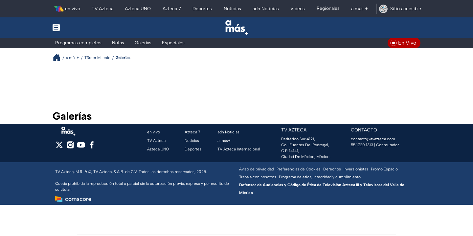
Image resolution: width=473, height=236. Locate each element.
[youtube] (81, 147)
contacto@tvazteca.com (373, 139)
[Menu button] (79, 27)
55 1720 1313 (362, 145)
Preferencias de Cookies (299, 169)
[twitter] (59, 147)
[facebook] (92, 147)
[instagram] (70, 147)
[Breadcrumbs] (59, 57)
